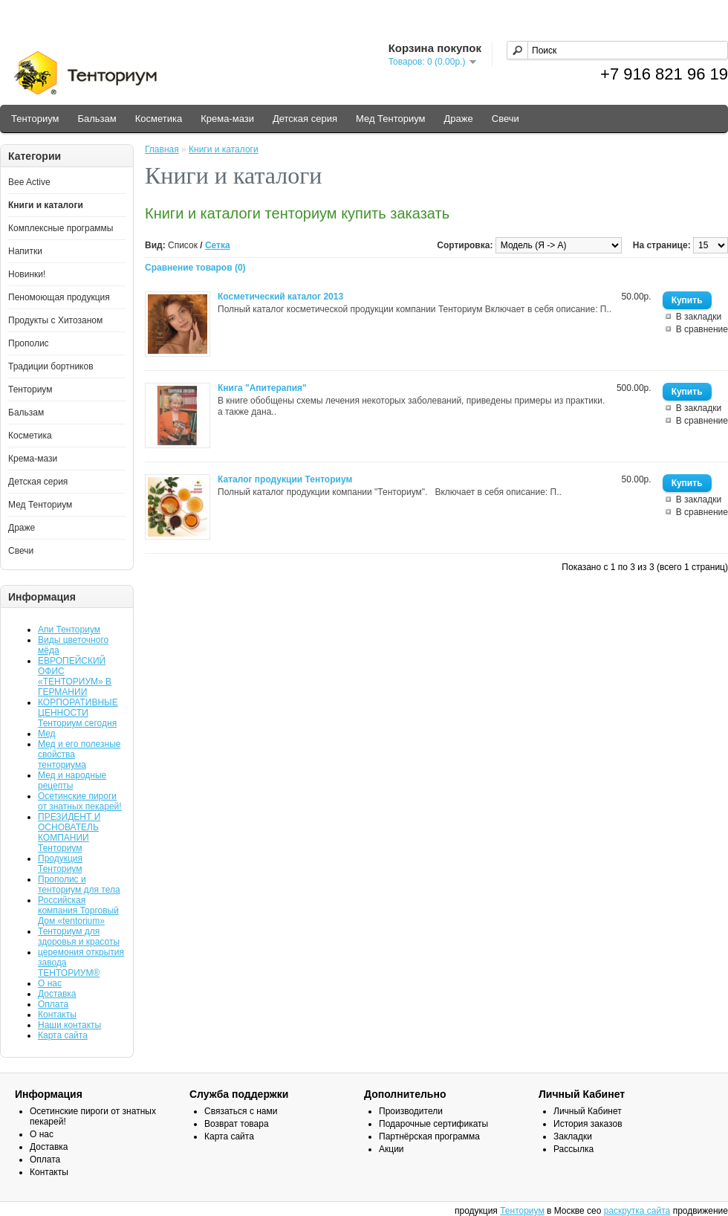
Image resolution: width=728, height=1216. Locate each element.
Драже (458, 118)
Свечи (505, 118)
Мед (47, 733)
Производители (411, 1111)
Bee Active (29, 182)
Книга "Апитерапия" (262, 388)
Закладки (572, 1136)
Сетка (217, 245)
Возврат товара (236, 1124)
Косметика (158, 118)
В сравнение (702, 329)
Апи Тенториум (69, 629)
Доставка (57, 994)
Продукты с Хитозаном (55, 320)
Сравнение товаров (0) (195, 267)
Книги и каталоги (45, 205)
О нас (50, 983)
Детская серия (305, 118)
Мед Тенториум (391, 118)
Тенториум (35, 118)
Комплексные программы (60, 228)
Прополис (28, 343)
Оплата (53, 1004)
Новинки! (26, 274)
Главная (162, 149)
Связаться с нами (240, 1111)
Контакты (57, 1014)
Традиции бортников (51, 366)
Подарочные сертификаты (433, 1124)
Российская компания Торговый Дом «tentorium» (78, 910)
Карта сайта (63, 1035)
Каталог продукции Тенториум (285, 479)
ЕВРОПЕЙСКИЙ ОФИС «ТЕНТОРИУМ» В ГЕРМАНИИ (74, 676)
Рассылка (573, 1149)
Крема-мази (227, 118)
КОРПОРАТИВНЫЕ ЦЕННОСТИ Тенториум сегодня (78, 712)
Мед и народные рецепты (72, 780)
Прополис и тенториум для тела (79, 884)
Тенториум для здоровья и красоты (79, 936)
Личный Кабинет (587, 1111)
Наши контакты (69, 1025)
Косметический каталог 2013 (280, 296)
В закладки (699, 316)
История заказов (588, 1124)
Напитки (25, 251)
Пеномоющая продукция (59, 297)
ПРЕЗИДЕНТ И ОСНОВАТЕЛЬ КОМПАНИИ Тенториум (69, 832)
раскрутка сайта (637, 1211)
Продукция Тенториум (60, 863)
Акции (391, 1149)
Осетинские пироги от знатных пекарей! (80, 801)
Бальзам (96, 118)
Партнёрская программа (429, 1136)
